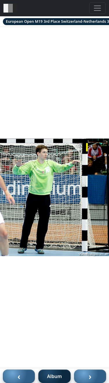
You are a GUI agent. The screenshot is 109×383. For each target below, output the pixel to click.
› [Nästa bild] (90, 376)
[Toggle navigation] (97, 8)
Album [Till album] (54, 376)
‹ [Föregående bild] (18, 376)
